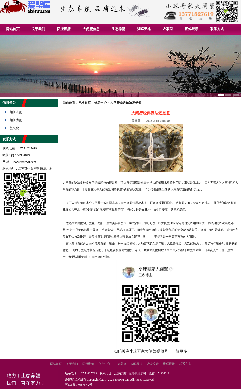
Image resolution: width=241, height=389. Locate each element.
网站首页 (13, 29)
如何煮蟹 (16, 120)
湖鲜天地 (144, 29)
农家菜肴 (153, 364)
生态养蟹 (118, 29)
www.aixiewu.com (24, 162)
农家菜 (168, 29)
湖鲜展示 (191, 29)
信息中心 (100, 102)
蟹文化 (14, 128)
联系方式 (217, 29)
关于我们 (38, 29)
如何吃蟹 (16, 112)
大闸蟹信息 (91, 29)
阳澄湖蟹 (64, 29)
